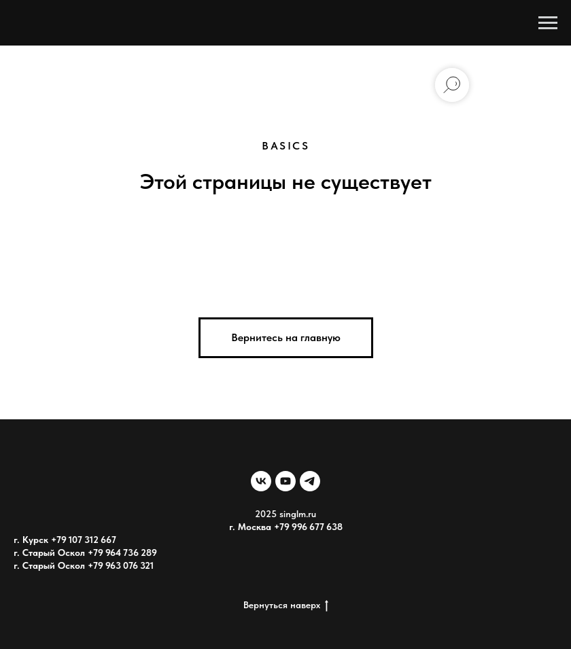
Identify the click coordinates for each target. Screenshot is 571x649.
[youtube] (285, 481)
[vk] (261, 481)
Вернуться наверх (285, 605)
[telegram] (310, 481)
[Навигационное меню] (547, 23)
